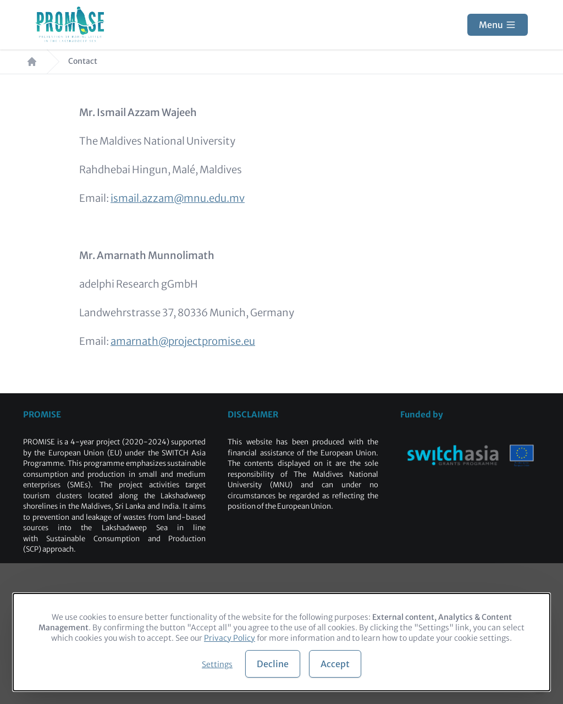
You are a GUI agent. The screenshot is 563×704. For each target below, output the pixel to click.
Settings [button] (217, 664)
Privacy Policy (229, 638)
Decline (273, 663)
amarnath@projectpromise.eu (183, 341)
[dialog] (281, 642)
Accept (335, 663)
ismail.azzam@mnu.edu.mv (178, 198)
